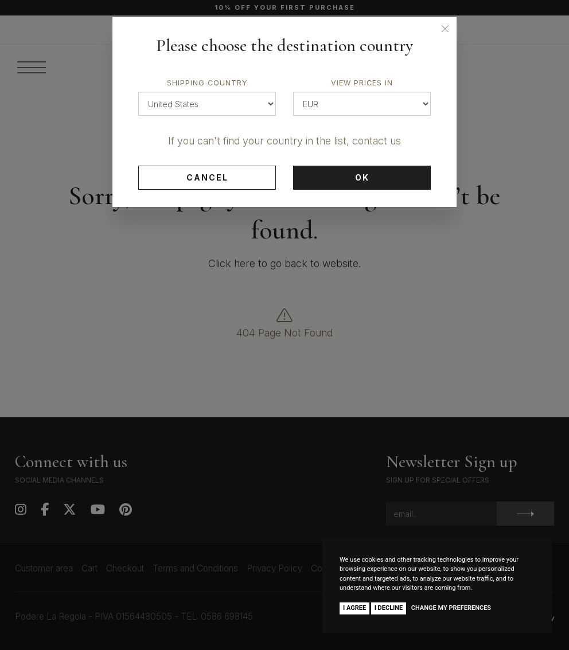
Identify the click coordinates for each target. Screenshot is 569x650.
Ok (362, 177)
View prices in (362, 83)
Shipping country (207, 83)
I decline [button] (389, 608)
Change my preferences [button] (451, 608)
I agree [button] (354, 608)
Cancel (207, 177)
